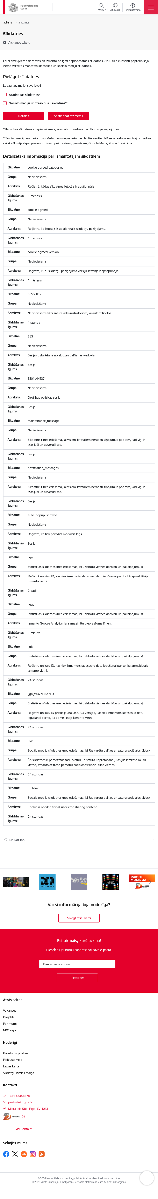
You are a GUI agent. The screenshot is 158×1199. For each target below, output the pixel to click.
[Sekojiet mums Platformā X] (15, 1154)
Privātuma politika (15, 1053)
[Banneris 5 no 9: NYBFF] (110, 882)
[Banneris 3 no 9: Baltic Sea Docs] (47, 882)
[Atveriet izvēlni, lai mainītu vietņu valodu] (115, 7)
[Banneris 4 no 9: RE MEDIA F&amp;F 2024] (79, 882)
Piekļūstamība (12, 1060)
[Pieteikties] (77, 978)
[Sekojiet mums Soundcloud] (24, 1154)
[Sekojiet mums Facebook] (6, 1154)
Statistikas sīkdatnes (24, 95)
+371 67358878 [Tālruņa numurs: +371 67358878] (19, 1096)
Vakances (9, 1010)
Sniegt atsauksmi (79, 918)
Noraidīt (23, 116)
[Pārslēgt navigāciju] (151, 7)
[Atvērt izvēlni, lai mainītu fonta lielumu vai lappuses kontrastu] (133, 8)
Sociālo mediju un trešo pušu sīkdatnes (37, 103)
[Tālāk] (150, 882)
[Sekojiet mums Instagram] (33, 1154)
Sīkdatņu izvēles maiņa (18, 1073)
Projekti (8, 1017)
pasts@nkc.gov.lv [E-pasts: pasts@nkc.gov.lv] (20, 1102)
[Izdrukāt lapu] (79, 840)
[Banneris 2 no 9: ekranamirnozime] (16, 882)
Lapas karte (11, 1066)
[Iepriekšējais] (8, 882)
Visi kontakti (23, 1129)
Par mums (10, 1024)
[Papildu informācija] (23, 1116)
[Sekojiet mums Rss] (41, 1154)
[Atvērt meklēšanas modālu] (102, 8)
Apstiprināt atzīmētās (68, 116)
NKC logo (9, 1030)
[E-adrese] (11, 1116)
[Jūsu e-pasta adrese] (77, 964)
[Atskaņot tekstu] (19, 42)
